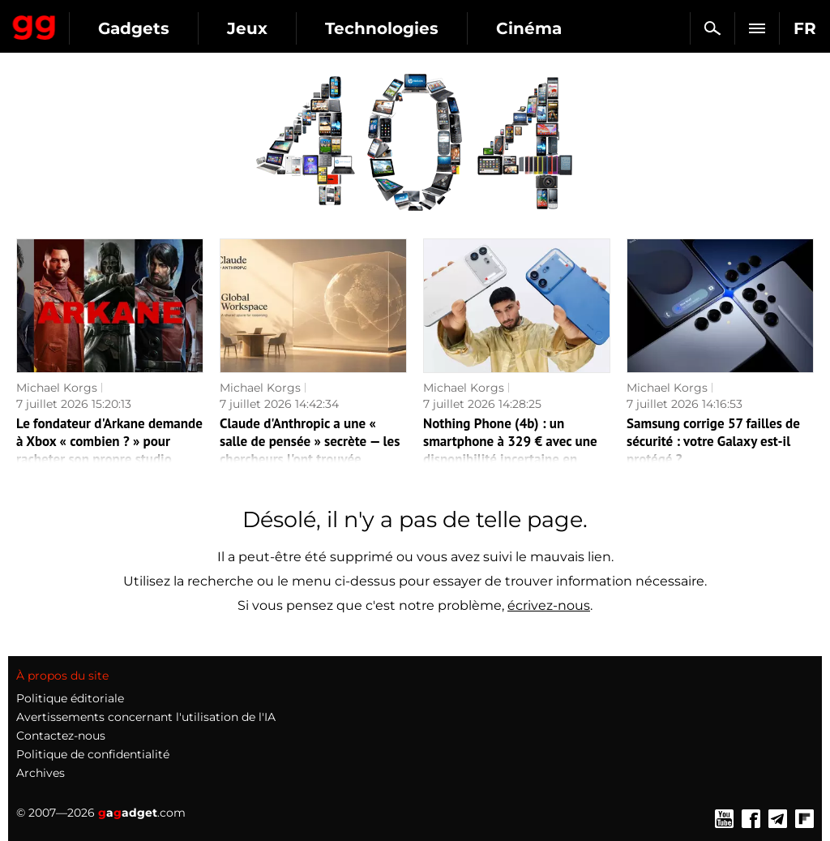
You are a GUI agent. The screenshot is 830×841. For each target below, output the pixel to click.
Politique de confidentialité (92, 754)
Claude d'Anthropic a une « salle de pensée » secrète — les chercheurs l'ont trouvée (310, 441)
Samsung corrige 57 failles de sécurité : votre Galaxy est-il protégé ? (713, 441)
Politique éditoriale (70, 698)
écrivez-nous (548, 605)
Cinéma (529, 28)
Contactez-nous (60, 735)
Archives (40, 773)
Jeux (247, 28)
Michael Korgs (56, 388)
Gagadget (34, 24)
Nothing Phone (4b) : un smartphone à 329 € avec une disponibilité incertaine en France (510, 450)
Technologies (382, 28)
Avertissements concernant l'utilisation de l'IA (146, 717)
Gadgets (133, 28)
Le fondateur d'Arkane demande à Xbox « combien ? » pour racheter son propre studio (109, 441)
